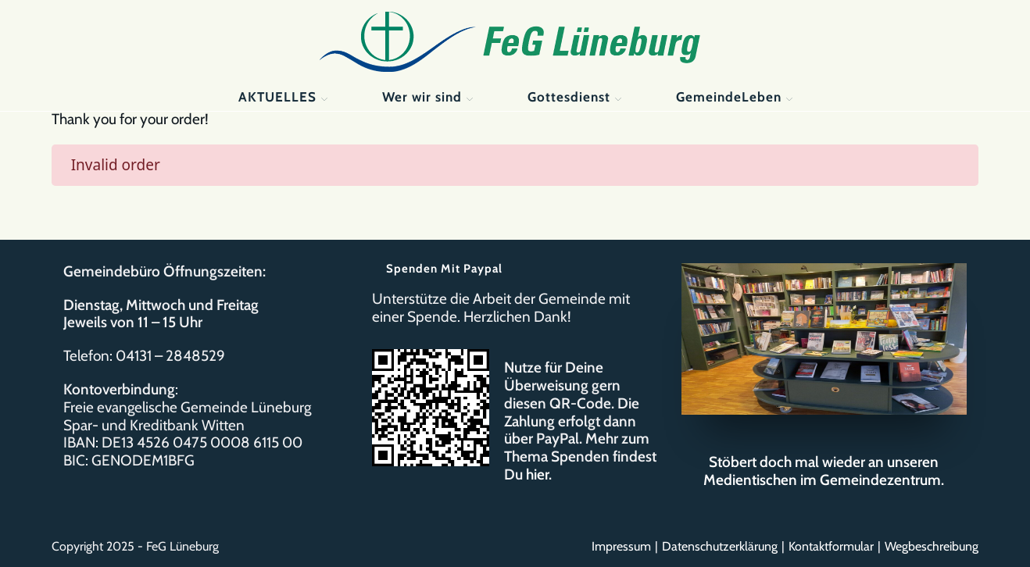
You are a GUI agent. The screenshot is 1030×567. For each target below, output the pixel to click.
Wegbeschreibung (931, 546)
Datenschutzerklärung (720, 546)
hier (537, 474)
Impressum (621, 546)
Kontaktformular (831, 546)
